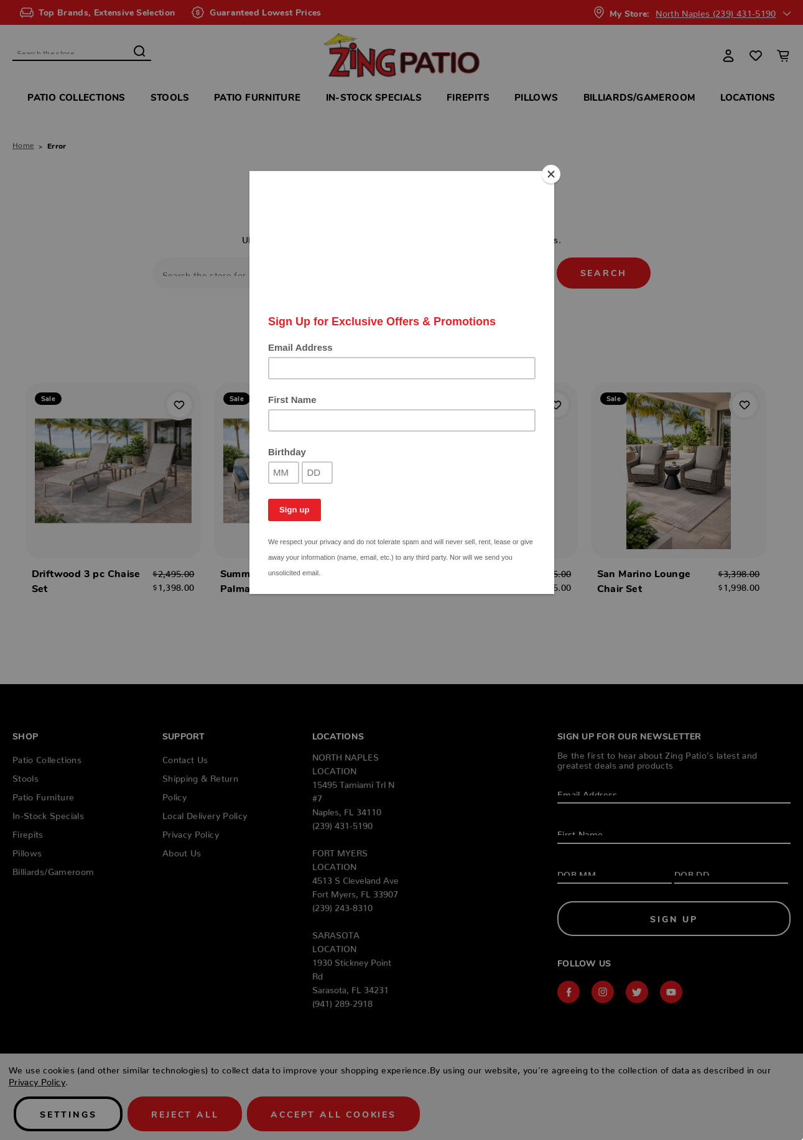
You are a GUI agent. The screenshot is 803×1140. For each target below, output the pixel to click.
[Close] (551, 174)
